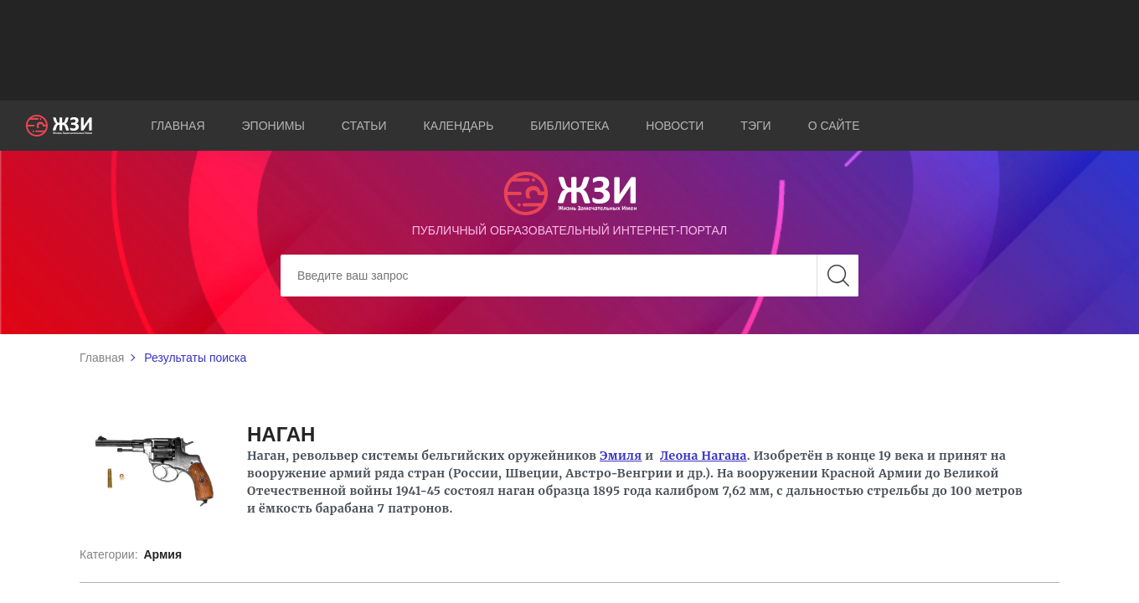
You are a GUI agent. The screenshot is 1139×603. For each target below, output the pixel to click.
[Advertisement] (569, 50)
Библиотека (569, 125)
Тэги (755, 125)
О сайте (834, 125)
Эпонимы (273, 125)
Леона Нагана (703, 455)
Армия (162, 554)
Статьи (364, 125)
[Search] (569, 275)
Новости (675, 125)
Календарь (459, 125)
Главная (177, 125)
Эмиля (621, 455)
